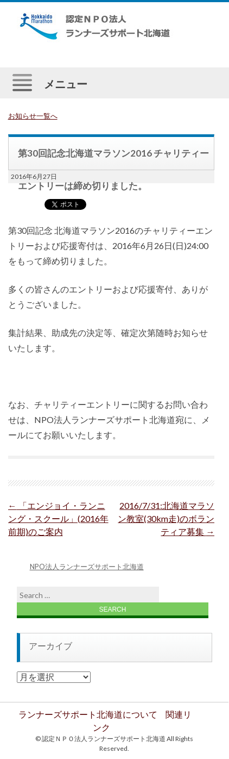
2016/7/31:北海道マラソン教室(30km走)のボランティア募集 (166, 518)
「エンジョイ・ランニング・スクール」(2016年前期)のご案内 (58, 518)
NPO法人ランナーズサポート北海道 (87, 566)
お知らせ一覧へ (33, 115)
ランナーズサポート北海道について (87, 714)
